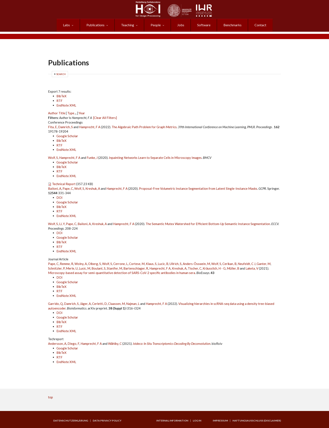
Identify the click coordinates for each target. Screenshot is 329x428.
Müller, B (233, 268)
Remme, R (66, 264)
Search (61, 74)
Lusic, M (84, 268)
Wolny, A (80, 264)
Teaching (127, 25)
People (156, 25)
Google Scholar (67, 136)
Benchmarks (232, 25)
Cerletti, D (99, 304)
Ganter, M (263, 264)
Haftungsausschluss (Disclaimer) (256, 420)
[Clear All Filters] (105, 118)
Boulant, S (98, 268)
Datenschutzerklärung (70, 420)
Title (62, 113)
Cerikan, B (229, 264)
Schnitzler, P (56, 268)
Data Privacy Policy (107, 420)
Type (70, 113)
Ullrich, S (175, 264)
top (50, 397)
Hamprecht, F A (89, 127)
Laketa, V (251, 268)
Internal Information (172, 420)
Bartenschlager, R (135, 268)
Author (53, 113)
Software (203, 25)
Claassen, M (116, 304)
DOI (59, 197)
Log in (197, 420)
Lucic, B (163, 264)
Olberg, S (94, 264)
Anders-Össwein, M (196, 264)
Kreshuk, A (92, 188)
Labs (66, 25)
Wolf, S (53, 157)
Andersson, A (57, 343)
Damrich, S (65, 127)
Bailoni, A (54, 188)
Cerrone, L (120, 264)
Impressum (220, 420)
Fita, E (52, 127)
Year (82, 113)
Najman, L (133, 304)
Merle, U (72, 268)
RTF (59, 101)
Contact (260, 25)
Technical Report (64, 184)
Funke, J (92, 157)
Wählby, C (115, 343)
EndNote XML (66, 105)
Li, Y (62, 224)
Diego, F (73, 343)
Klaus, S (151, 264)
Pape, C (68, 188)
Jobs (180, 25)
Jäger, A (85, 304)
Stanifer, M (114, 268)
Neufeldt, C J (246, 264)
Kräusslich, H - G (214, 268)
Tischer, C (194, 268)
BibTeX (61, 96)
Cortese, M (137, 264)
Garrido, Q (55, 304)
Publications (95, 25)
